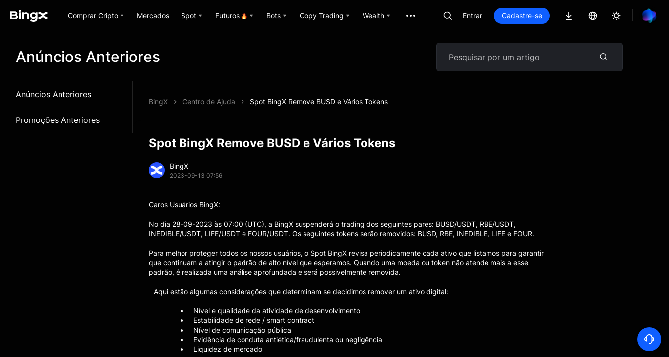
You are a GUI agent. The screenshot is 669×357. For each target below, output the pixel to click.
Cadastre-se (522, 15)
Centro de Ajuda (208, 101)
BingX (158, 101)
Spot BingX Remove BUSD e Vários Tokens (319, 101)
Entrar (472, 15)
